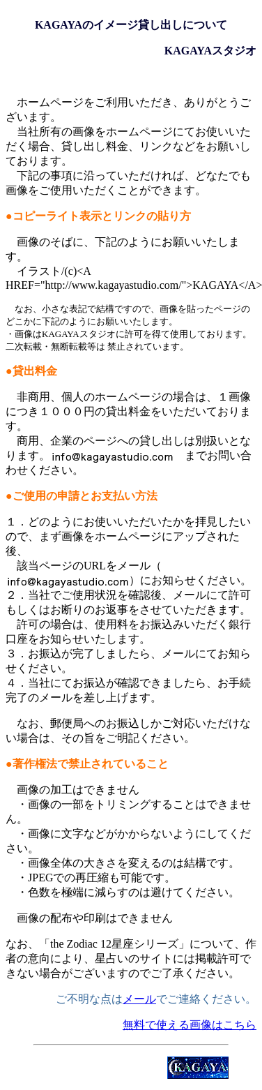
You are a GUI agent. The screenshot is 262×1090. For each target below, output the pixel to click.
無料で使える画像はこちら (189, 1025)
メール (139, 999)
